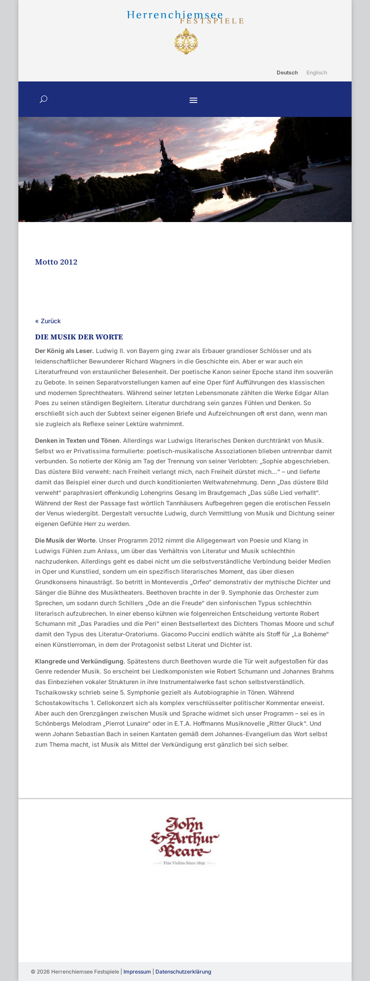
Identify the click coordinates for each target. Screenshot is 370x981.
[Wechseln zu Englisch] (316, 72)
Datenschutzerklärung (183, 971)
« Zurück (48, 321)
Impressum (137, 971)
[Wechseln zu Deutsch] (287, 72)
